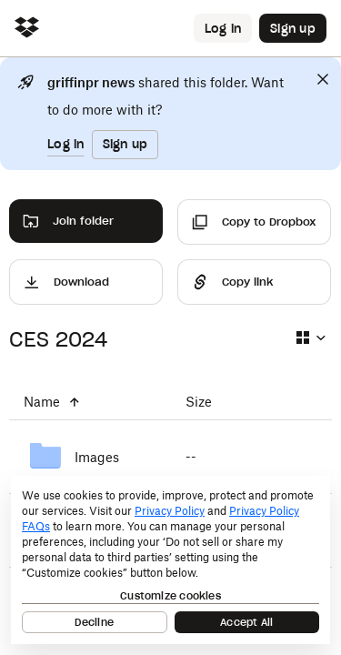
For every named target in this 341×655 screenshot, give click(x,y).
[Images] (90, 457)
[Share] (254, 282)
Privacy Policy (170, 511)
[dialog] (170, 560)
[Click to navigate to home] (27, 29)
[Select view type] (310, 337)
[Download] (86, 282)
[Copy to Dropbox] (254, 222)
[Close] (322, 79)
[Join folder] (86, 221)
